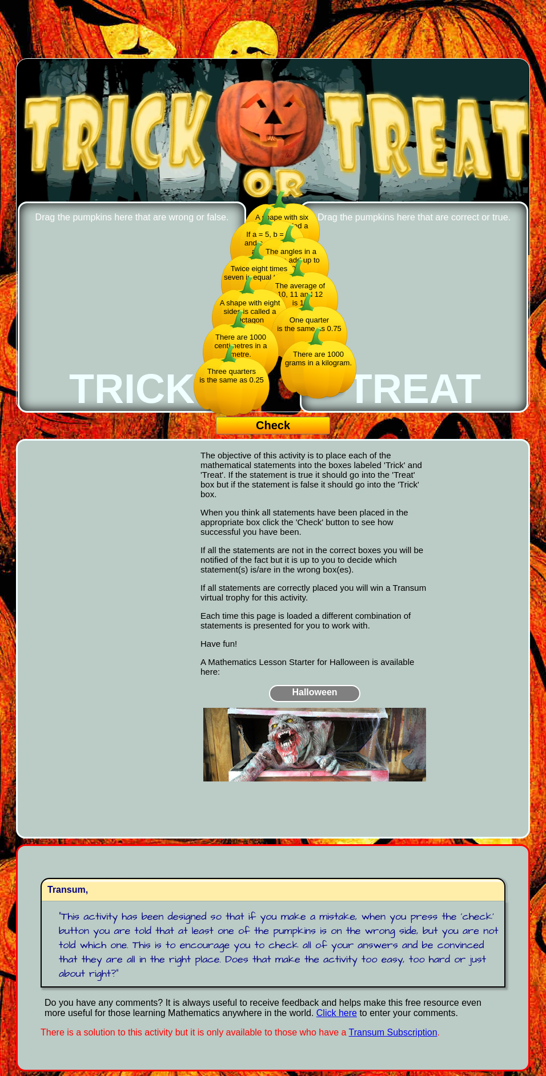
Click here (336, 1013)
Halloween (314, 692)
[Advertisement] (273, 30)
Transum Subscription (393, 1032)
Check (273, 425)
